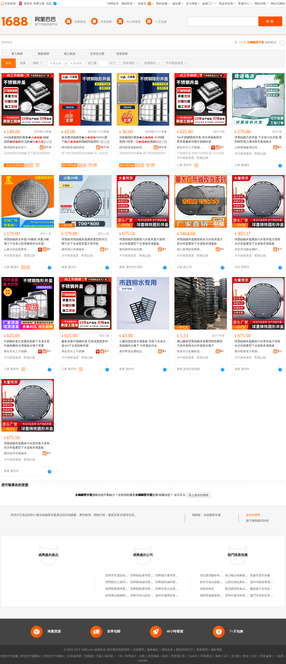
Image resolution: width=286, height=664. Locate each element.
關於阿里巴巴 (184, 649)
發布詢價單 (253, 515)
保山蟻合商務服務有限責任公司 (245, 575)
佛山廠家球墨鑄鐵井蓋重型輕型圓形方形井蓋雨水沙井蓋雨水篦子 (200, 343)
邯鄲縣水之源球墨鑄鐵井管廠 (124, 582)
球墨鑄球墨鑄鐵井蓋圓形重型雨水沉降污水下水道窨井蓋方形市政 (84, 241)
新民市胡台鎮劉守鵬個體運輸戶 (220, 582)
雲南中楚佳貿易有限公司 (240, 595)
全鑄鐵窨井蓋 (212, 515)
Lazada (142, 660)
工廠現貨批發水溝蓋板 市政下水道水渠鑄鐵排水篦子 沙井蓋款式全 (142, 343)
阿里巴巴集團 (9, 656)
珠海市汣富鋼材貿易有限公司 (190, 351)
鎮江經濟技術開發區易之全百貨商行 (190, 249)
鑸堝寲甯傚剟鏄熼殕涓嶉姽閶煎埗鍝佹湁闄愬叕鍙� (74, 147)
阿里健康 (265, 656)
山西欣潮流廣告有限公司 (240, 582)
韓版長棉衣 (207, 588)
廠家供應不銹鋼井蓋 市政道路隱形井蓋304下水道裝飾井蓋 (84, 343)
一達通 (279, 656)
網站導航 (216, 649)
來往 (245, 656)
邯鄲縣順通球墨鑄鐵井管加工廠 (150, 588)
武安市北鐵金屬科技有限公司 (248, 249)
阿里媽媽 (153, 656)
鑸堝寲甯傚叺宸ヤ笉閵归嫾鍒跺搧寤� (17, 147)
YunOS (192, 656)
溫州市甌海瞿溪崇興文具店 (267, 582)
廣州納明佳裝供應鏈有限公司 (132, 249)
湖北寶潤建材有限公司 (214, 575)
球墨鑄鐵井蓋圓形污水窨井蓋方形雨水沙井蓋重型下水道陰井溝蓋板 (142, 241)
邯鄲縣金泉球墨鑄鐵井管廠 (147, 575)
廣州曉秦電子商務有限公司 (248, 351)
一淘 (119, 656)
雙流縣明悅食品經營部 (239, 588)
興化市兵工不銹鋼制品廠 (190, 147)
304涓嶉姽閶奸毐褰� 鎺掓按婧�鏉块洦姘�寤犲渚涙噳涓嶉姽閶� (27, 140)
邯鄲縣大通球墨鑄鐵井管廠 (172, 575)
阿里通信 (206, 656)
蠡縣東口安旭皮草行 (263, 588)
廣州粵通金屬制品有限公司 (132, 351)
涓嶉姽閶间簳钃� (15, 153)
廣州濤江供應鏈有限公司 (74, 249)
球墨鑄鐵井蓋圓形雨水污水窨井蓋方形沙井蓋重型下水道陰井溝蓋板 (200, 241)
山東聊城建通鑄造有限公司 (248, 147)
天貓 (99, 656)
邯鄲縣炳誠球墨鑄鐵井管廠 (147, 582)
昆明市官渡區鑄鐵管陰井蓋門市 (125, 575)
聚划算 (109, 656)
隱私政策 (167, 649)
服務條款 (152, 649)
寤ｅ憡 (47, 142)
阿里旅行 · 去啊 (135, 656)
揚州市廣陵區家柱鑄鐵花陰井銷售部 (178, 595)
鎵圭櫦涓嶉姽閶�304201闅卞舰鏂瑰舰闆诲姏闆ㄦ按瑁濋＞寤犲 (84, 140)
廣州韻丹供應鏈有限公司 (17, 453)
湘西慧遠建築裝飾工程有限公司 (220, 595)
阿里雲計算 (178, 656)
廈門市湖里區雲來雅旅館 (265, 595)
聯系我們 (202, 649)
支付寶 (235, 656)
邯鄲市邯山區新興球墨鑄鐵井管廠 (176, 588)
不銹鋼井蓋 (184, 153)
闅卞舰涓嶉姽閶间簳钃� (77, 153)
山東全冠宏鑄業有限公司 (17, 249)
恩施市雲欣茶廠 (260, 575)
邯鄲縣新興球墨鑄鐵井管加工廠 (125, 588)
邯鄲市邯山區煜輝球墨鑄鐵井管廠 (151, 595)
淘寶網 (88, 656)
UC (226, 656)
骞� (47, 147)
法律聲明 (138, 649)
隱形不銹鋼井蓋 (202, 153)
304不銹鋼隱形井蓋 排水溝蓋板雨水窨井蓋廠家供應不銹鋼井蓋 (199, 139)
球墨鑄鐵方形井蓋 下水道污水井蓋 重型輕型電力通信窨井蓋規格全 (258, 139)
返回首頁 (179, 495)
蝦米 (165, 656)
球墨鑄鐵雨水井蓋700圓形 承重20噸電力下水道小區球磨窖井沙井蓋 (26, 241)
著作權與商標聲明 (118, 649)
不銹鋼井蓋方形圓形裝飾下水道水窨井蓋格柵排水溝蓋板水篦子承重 (27, 343)
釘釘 (254, 656)
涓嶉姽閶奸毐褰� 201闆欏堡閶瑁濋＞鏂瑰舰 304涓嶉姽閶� (141, 140)
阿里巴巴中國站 (54, 656)
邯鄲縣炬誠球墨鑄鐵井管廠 (172, 582)
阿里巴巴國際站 (31, 656)
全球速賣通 (74, 656)
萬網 (218, 656)
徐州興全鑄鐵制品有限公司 (122, 595)
